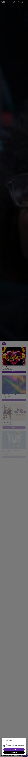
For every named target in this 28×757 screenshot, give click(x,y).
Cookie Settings (14, 752)
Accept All (14, 749)
